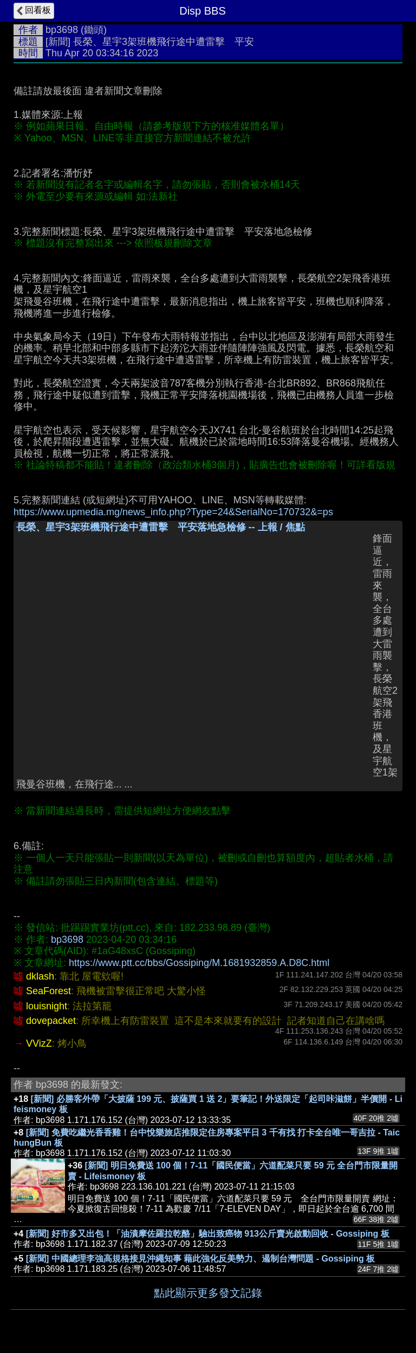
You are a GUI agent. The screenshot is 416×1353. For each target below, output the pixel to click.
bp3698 (62, 29)
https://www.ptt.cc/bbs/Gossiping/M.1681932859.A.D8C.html (199, 962)
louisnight (46, 1006)
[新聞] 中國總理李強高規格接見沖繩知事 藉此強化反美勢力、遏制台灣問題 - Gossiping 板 (200, 1258)
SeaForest (48, 991)
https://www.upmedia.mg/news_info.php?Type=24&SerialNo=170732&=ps (173, 512)
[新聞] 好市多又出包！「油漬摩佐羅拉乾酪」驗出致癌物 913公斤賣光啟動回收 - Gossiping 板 (207, 1233)
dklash (40, 976)
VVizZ (39, 1043)
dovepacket (51, 1020)
